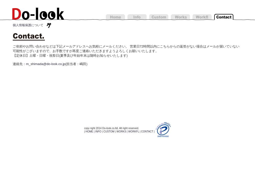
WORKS (121, 131)
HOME (89, 131)
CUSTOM (108, 131)
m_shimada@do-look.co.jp (45, 64)
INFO (98, 131)
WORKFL (133, 131)
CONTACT (147, 131)
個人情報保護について (29, 25)
